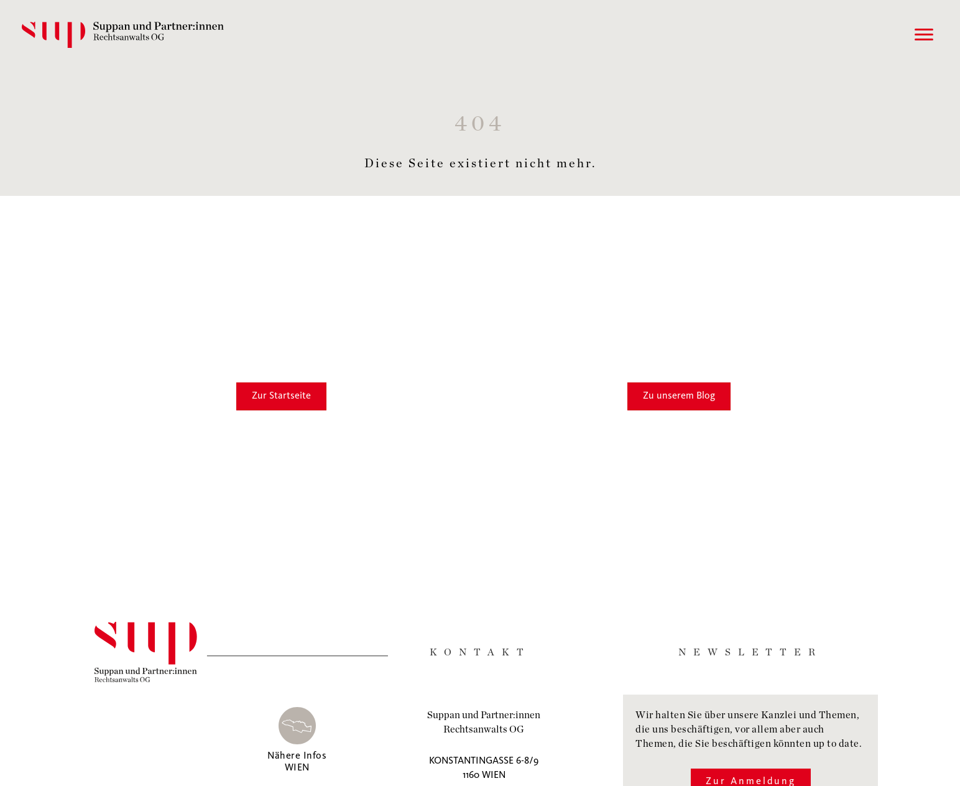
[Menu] (921, 34)
